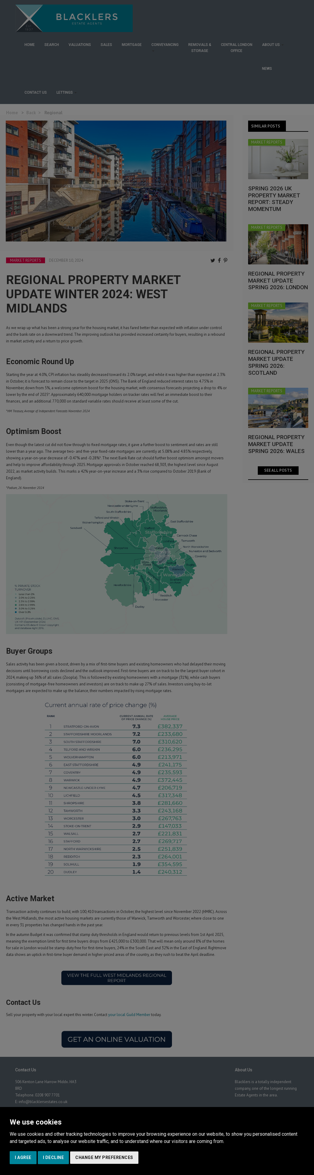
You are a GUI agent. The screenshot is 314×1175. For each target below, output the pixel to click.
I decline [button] (53, 1157)
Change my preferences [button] (104, 1157)
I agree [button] (23, 1157)
